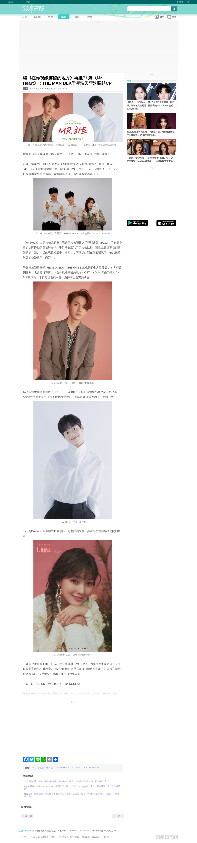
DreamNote (94, 767)
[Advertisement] (72, 727)
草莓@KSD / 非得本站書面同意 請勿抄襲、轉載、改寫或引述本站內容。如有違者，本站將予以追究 (70, 693)
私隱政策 (85, 836)
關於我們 (63, 836)
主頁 (21, 830)
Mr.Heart (76, 767)
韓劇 (26, 88)
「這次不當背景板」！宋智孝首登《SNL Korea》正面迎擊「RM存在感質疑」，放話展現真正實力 (150, 160)
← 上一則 (27, 816)
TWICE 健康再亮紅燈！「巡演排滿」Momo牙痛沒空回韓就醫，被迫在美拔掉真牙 (151, 133)
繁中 (181, 1)
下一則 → (118, 816)
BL (33, 767)
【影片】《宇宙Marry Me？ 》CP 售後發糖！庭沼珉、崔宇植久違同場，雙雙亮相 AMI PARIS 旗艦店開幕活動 (150, 105)
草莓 (59, 88)
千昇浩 (49, 767)
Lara (84, 767)
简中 (189, 1)
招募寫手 (107, 836)
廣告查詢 (96, 836)
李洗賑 (41, 767)
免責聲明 (74, 836)
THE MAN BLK (62, 767)
